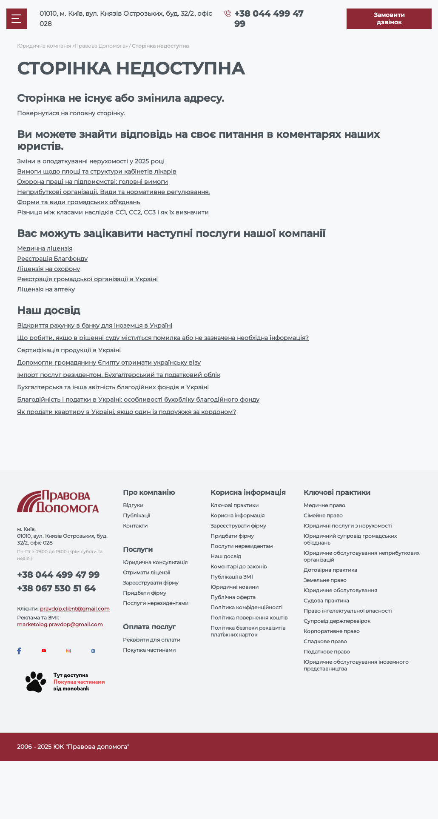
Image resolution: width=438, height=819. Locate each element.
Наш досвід (225, 556)
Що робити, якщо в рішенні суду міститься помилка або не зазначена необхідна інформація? (163, 338)
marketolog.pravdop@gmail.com (60, 624)
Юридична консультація (155, 562)
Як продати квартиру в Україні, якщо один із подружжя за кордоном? (126, 412)
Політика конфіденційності (246, 607)
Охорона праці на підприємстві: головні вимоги (92, 181)
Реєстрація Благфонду (52, 259)
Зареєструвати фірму (151, 582)
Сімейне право (323, 515)
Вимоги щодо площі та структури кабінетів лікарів (96, 171)
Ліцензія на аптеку (46, 289)
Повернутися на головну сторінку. (71, 113)
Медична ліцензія (44, 248)
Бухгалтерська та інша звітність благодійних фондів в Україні (113, 387)
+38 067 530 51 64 (56, 588)
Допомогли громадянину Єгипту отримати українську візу (109, 362)
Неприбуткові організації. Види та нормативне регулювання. (113, 192)
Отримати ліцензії (146, 572)
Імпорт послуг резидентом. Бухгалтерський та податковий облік (118, 375)
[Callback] (389, 19)
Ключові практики (234, 505)
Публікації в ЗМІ (231, 577)
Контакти (135, 525)
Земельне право (325, 580)
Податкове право (327, 651)
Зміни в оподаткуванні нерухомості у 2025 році (91, 161)
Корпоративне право (332, 631)
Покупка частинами (149, 650)
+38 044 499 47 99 (58, 575)
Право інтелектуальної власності (348, 611)
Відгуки (133, 505)
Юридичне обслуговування (340, 590)
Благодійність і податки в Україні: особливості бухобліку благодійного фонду (138, 399)
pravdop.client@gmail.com (75, 608)
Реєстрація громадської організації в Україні (87, 279)
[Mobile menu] (16, 19)
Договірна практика (330, 570)
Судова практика (326, 600)
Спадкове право (325, 641)
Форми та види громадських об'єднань (78, 202)
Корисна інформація (237, 515)
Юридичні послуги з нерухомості (348, 525)
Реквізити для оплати (151, 639)
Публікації (136, 515)
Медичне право (324, 505)
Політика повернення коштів (248, 617)
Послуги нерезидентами (155, 603)
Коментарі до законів (238, 566)
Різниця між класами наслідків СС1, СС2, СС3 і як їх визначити (113, 212)
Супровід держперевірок (337, 621)
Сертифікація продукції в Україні (69, 350)
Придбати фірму (144, 593)
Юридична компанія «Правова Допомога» (72, 46)
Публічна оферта (233, 597)
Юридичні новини (234, 587)
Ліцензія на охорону (48, 269)
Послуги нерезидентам (241, 546)
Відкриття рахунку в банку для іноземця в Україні (94, 325)
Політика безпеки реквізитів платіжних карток (247, 631)
